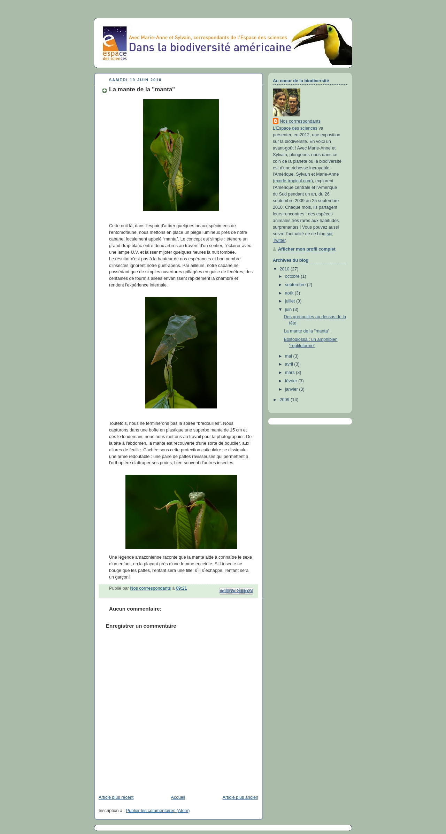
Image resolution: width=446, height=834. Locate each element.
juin (289, 309)
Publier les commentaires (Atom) (158, 810)
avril (289, 364)
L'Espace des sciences (295, 128)
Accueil (178, 797)
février (292, 380)
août (290, 293)
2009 (285, 399)
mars (290, 372)
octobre (293, 276)
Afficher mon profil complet (307, 249)
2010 (285, 269)
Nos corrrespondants (300, 121)
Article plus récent (116, 797)
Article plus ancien (240, 797)
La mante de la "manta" (307, 331)
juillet (290, 301)
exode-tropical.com (293, 180)
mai (289, 356)
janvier (292, 389)
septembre (296, 284)
